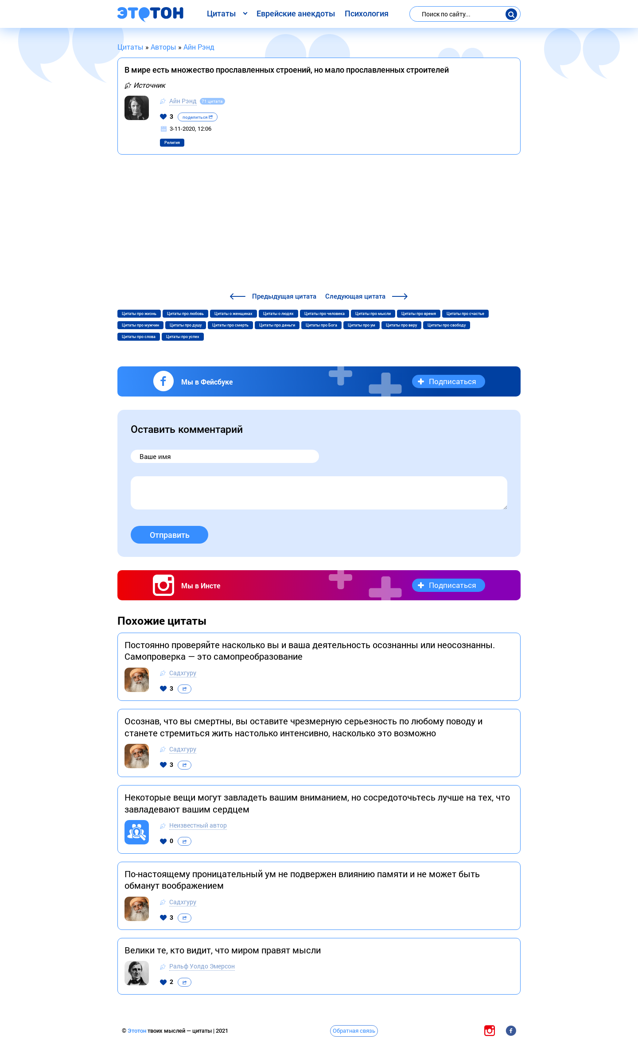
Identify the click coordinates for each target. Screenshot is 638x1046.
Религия (172, 142)
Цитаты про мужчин (140, 325)
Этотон (138, 1030)
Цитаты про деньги (277, 325)
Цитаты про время (418, 313)
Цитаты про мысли (373, 313)
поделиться (198, 117)
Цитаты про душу (186, 325)
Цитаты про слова (139, 336)
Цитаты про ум (361, 325)
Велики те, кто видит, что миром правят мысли (222, 950)
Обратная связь (354, 1030)
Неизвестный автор (198, 825)
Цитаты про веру (401, 325)
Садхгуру (182, 673)
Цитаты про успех (182, 336)
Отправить (170, 535)
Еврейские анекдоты (296, 13)
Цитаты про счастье (465, 313)
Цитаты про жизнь (139, 313)
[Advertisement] (319, 225)
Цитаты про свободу (447, 325)
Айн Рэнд (183, 101)
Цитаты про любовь (185, 313)
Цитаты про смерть (230, 325)
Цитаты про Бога (321, 325)
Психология (367, 13)
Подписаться (452, 381)
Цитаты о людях (278, 313)
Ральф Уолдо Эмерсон (202, 966)
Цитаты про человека (324, 313)
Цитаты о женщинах (233, 313)
